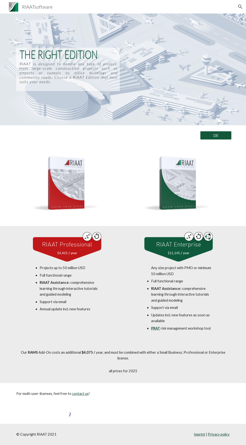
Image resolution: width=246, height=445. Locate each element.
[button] (240, 7)
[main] (67, 288)
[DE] (215, 135)
